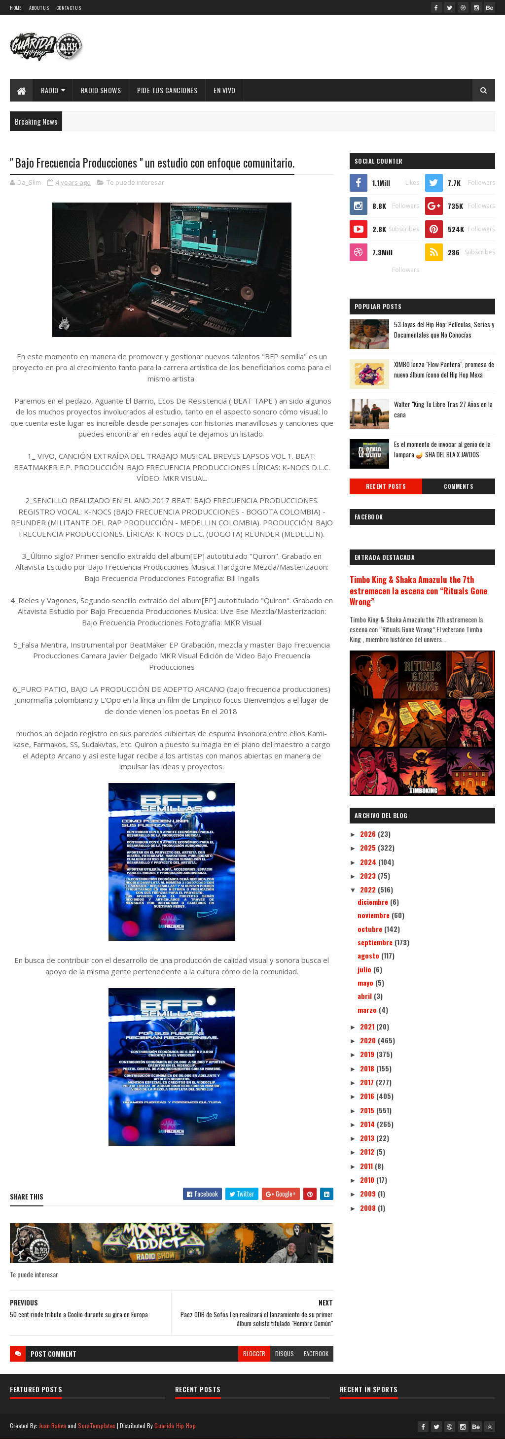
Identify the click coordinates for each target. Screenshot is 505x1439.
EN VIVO (225, 90)
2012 (368, 1151)
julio (365, 969)
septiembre (376, 942)
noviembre (375, 915)
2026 (369, 833)
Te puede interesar (135, 182)
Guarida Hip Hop (175, 1425)
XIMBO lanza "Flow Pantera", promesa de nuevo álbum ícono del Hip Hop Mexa (444, 369)
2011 (367, 1166)
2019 (368, 1054)
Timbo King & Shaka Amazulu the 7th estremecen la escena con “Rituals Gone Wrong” (418, 590)
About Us (39, 7)
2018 (368, 1068)
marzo (368, 1009)
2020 (369, 1040)
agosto (369, 955)
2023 (369, 875)
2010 (368, 1179)
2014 (368, 1124)
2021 (368, 1026)
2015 (368, 1110)
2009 (369, 1193)
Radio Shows (101, 90)
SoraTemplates (96, 1425)
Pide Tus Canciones (167, 90)
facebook (316, 1353)
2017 (368, 1082)
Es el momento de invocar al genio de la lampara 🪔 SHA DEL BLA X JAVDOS (442, 449)
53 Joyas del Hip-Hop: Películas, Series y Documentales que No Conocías (444, 329)
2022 (369, 889)
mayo (366, 982)
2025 (369, 847)
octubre (371, 929)
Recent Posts (385, 486)
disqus (284, 1353)
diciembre (374, 901)
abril (366, 996)
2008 (369, 1207)
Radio (50, 90)
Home (15, 7)
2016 (368, 1096)
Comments (458, 486)
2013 (368, 1137)
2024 (369, 862)
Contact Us (68, 7)
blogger (254, 1353)
